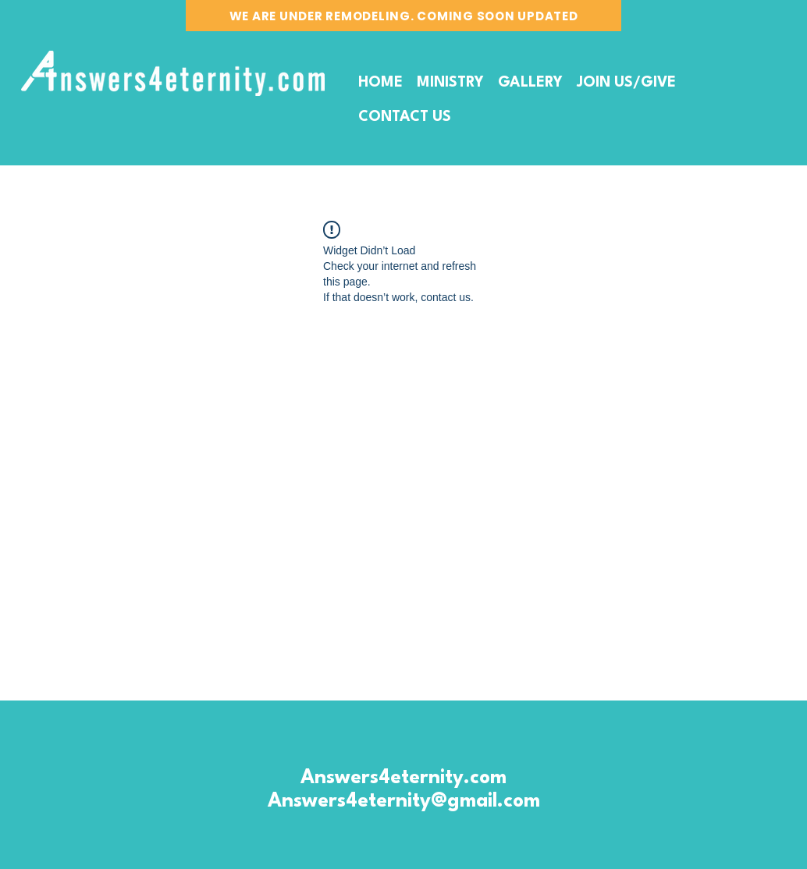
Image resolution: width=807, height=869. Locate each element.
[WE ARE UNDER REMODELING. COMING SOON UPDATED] (403, 15)
